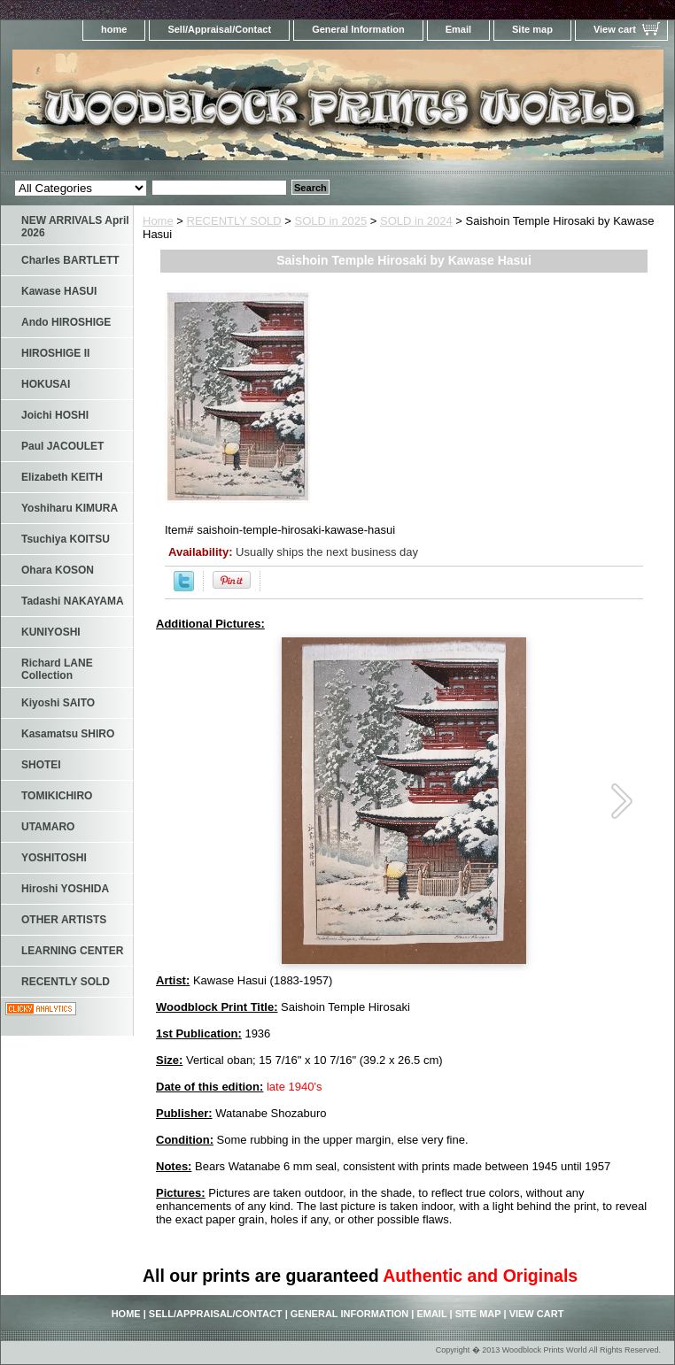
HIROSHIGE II (55, 353)
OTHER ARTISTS (63, 920)
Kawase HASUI (59, 291)
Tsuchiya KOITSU (65, 539)
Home (158, 221)
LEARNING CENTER (72, 951)
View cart (615, 29)
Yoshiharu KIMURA (69, 508)
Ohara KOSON (57, 570)
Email (458, 29)
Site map (532, 29)
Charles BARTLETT (70, 260)
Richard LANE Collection (57, 669)
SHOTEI (41, 765)
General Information (358, 29)
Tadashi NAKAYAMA (72, 601)
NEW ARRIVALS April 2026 (75, 226)
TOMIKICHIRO (56, 796)
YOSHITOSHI (54, 858)
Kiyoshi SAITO (58, 703)
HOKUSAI (45, 384)
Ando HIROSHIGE (66, 322)
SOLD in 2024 (416, 221)
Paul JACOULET (62, 446)
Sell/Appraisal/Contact (219, 29)
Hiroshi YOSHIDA (65, 889)
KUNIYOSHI (51, 632)
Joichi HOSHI (55, 415)
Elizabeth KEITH (62, 477)
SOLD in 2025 (331, 221)
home (114, 29)
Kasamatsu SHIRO (67, 734)
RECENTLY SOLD (234, 221)
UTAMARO (47, 827)
